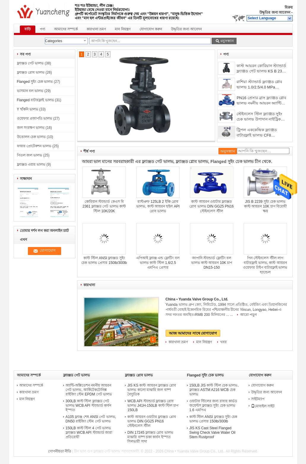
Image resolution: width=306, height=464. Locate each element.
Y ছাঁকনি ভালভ (27, 109)
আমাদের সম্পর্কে (66, 29)
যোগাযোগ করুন (150, 29)
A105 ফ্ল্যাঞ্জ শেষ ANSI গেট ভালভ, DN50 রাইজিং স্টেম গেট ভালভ (91, 419)
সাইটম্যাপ (257, 399)
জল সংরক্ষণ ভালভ (31, 128)
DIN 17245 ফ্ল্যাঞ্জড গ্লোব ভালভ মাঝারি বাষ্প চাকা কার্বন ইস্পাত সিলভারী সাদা (150, 437)
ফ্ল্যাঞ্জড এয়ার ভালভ (31, 164)
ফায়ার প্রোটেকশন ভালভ (34, 146)
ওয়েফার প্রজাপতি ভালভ (35, 118)
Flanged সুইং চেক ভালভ (35, 82)
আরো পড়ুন (248, 315)
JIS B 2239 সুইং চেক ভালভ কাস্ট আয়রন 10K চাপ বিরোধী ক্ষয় (265, 206)
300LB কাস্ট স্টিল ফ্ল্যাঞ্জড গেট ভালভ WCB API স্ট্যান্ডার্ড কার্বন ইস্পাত (88, 405)
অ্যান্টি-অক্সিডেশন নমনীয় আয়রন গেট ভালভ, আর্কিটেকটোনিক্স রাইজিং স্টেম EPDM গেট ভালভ (89, 389)
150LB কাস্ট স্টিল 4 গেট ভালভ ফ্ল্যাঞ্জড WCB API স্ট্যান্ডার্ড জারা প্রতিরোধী (89, 432)
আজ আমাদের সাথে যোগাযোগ (193, 333)
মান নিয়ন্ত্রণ (122, 29)
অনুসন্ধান (226, 41)
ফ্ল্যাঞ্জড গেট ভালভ (30, 63)
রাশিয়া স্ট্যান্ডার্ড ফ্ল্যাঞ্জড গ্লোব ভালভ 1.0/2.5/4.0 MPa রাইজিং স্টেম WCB (259, 85)
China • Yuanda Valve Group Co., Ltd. (197, 299)
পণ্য (42, 29)
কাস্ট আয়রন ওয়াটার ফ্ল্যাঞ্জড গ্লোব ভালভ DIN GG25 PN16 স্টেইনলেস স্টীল (211, 206)
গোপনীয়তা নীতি (59, 451)
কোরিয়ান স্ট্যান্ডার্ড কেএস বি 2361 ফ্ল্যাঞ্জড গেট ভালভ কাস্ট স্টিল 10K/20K (104, 206)
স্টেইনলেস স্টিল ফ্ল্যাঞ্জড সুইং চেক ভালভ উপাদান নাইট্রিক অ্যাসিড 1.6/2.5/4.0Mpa (259, 117)
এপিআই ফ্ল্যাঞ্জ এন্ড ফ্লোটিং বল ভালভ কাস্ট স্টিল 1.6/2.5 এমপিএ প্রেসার (157, 263)
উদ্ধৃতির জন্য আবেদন (274, 12)
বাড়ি (27, 29)
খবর (223, 342)
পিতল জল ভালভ (29, 155)
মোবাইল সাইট (263, 406)
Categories (53, 41)
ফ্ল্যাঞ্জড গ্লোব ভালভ (31, 72)
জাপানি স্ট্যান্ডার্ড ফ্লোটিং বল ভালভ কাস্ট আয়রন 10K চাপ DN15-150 (211, 263)
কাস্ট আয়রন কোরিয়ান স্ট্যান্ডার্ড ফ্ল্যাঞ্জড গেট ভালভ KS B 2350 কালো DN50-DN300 (261, 69)
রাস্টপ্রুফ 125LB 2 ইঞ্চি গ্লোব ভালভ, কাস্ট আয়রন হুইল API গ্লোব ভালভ (158, 206)
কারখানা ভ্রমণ (96, 29)
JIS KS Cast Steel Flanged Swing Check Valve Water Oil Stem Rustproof (212, 432)
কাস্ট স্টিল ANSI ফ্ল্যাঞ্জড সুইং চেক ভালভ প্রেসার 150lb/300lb (213, 419)
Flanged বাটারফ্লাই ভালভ (35, 100)
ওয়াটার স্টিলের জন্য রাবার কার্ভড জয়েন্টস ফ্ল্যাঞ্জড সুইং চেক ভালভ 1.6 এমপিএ (213, 405)
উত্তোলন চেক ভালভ (31, 137)
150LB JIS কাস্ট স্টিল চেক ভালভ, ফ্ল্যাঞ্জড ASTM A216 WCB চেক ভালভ (214, 389)
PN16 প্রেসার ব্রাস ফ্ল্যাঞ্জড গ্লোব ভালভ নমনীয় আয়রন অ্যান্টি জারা (261, 101)
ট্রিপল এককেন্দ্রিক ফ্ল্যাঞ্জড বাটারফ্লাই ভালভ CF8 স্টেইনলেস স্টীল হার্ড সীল (257, 133)
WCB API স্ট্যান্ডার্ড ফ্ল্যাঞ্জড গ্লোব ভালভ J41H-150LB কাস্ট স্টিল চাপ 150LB (152, 405)
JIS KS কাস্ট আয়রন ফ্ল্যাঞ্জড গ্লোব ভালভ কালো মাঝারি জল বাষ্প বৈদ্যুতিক (151, 389)
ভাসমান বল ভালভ (30, 91)
